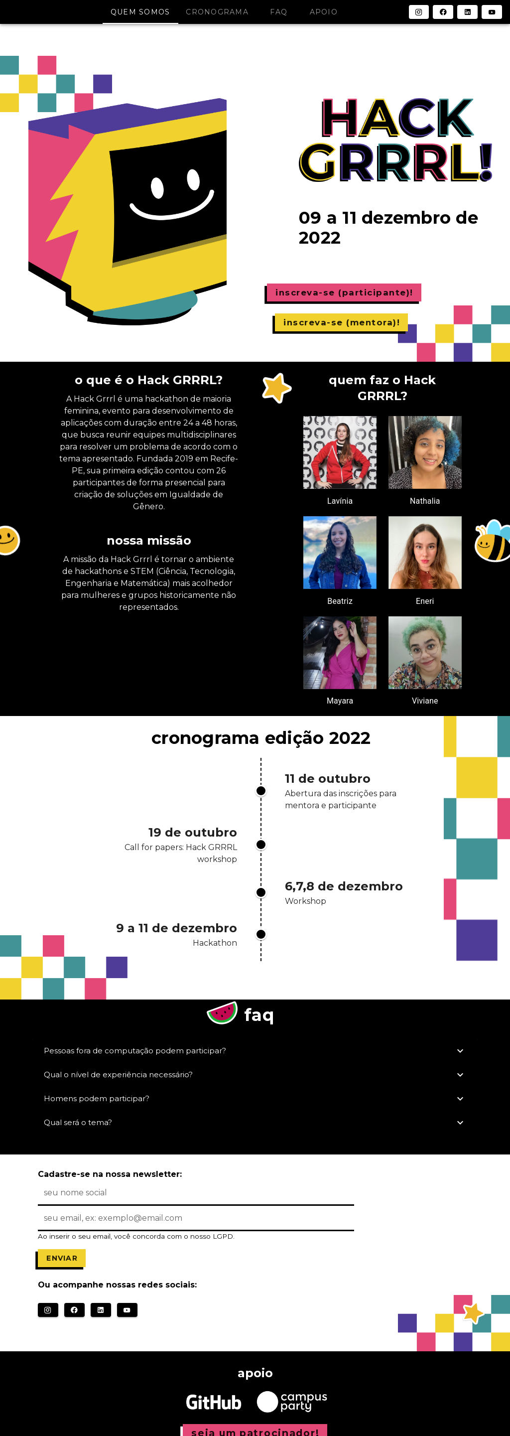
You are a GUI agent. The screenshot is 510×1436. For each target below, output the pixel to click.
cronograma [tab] (217, 11)
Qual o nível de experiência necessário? (255, 1075)
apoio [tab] (324, 11)
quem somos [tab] (140, 11)
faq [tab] (278, 11)
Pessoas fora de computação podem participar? (255, 1051)
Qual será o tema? (255, 1123)
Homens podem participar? (255, 1099)
